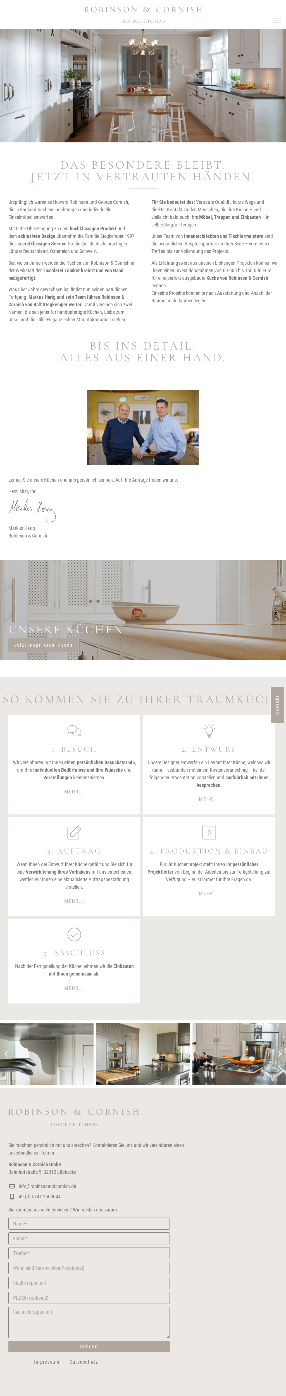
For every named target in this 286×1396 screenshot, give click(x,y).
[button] (277, 20)
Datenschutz (84, 1362)
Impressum (47, 1362)
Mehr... (74, 792)
